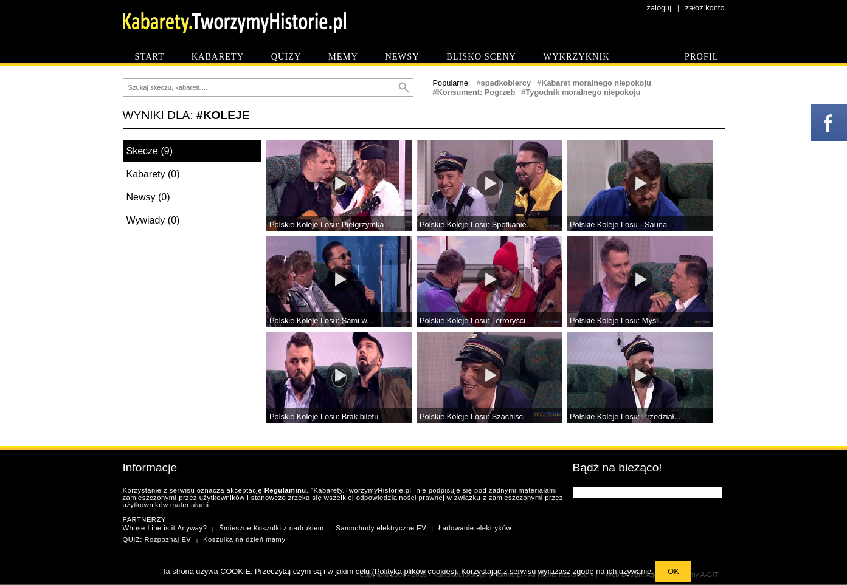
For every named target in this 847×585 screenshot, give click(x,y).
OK (673, 571)
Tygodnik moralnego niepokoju (582, 92)
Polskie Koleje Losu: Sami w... (321, 320)
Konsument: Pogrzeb (476, 92)
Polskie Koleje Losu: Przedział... (625, 416)
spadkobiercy (506, 82)
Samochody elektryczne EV (381, 528)
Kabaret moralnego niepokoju (596, 82)
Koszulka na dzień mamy (244, 539)
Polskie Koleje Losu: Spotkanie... (476, 224)
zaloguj (659, 7)
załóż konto (705, 7)
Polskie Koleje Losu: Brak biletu (323, 416)
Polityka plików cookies (414, 571)
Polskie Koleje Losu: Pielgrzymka (326, 224)
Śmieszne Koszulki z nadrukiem (271, 528)
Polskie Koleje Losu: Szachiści (472, 416)
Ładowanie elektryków (474, 528)
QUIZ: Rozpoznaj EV (157, 539)
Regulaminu (285, 490)
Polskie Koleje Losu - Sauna (618, 224)
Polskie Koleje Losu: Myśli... (618, 320)
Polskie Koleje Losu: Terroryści (472, 320)
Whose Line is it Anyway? (165, 528)
